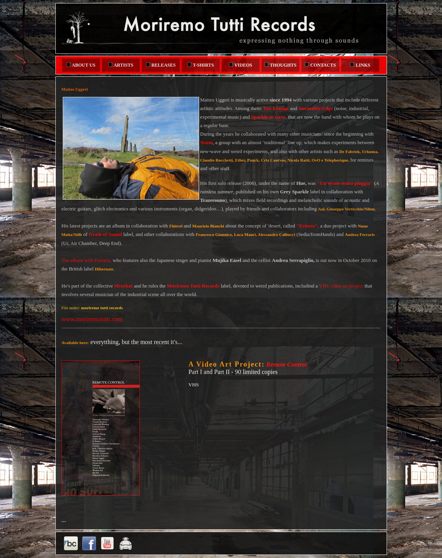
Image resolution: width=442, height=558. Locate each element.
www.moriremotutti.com (92, 319)
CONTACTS (320, 65)
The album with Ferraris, (87, 260)
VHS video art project (341, 286)
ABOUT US (81, 65)
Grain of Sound (105, 234)
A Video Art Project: (226, 364)
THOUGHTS (280, 65)
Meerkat (123, 286)
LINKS (360, 65)
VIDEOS (240, 65)
